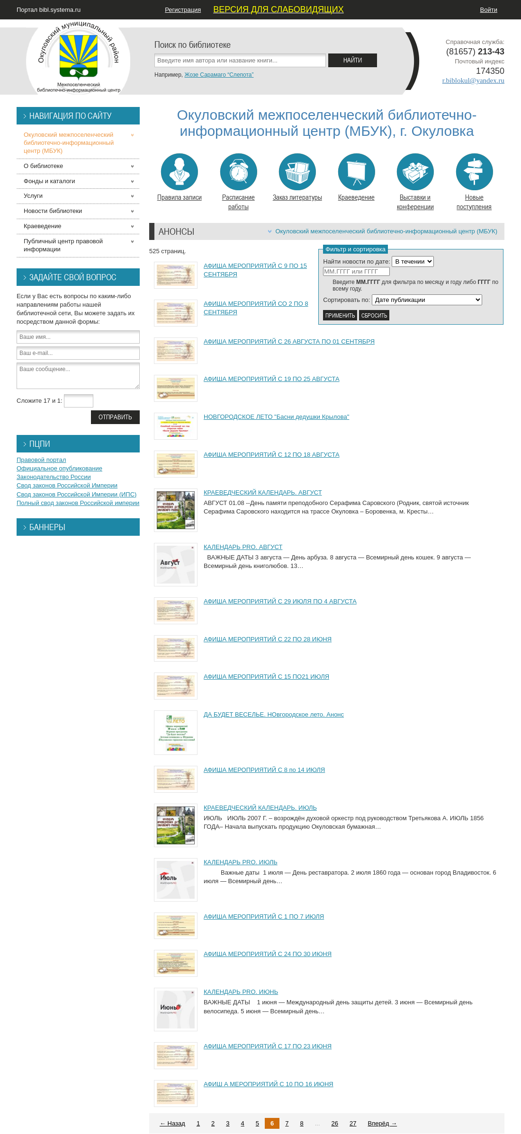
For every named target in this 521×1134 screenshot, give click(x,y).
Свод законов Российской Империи (67, 485)
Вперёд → (382, 1123)
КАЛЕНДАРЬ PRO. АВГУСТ (243, 546)
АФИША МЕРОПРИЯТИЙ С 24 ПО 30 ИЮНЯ (268, 953)
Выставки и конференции (415, 182)
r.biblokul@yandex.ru (473, 80)
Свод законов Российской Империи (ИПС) (76, 494)
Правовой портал (41, 459)
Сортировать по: (346, 299)
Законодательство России (54, 476)
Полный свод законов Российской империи (78, 502)
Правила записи (179, 177)
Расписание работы (238, 182)
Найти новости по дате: (356, 261)
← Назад (172, 1123)
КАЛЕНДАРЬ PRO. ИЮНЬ (241, 991)
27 (353, 1123)
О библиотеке (43, 165)
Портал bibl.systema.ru (49, 9)
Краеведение (356, 177)
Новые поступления (474, 182)
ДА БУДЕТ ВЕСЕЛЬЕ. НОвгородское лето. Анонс (274, 714)
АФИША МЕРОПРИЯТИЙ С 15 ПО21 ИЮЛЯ (266, 676)
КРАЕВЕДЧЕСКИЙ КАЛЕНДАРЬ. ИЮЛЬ (260, 807)
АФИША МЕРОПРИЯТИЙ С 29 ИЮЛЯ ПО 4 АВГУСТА (280, 601)
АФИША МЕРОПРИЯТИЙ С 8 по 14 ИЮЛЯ (264, 769)
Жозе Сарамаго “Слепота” (218, 74)
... (317, 1123)
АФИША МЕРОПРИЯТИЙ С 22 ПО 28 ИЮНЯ (268, 639)
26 (335, 1123)
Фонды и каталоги (49, 181)
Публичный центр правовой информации (63, 245)
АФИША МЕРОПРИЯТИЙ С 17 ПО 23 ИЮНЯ (268, 1046)
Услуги (33, 195)
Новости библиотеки (53, 210)
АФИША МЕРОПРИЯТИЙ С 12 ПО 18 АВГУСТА (272, 454)
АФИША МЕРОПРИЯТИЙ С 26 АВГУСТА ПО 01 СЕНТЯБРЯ (289, 341)
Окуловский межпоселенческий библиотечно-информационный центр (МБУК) (386, 231)
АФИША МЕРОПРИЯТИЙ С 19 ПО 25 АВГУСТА (272, 378)
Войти (488, 9)
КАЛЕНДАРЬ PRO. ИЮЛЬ (241, 862)
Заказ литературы (297, 177)
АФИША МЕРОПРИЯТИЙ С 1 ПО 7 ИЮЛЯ (264, 916)
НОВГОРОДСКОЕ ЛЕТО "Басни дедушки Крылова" (276, 416)
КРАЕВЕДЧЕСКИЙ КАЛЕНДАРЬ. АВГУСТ (263, 492)
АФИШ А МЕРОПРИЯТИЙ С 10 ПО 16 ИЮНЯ (268, 1084)
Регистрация (183, 9)
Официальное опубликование (59, 468)
